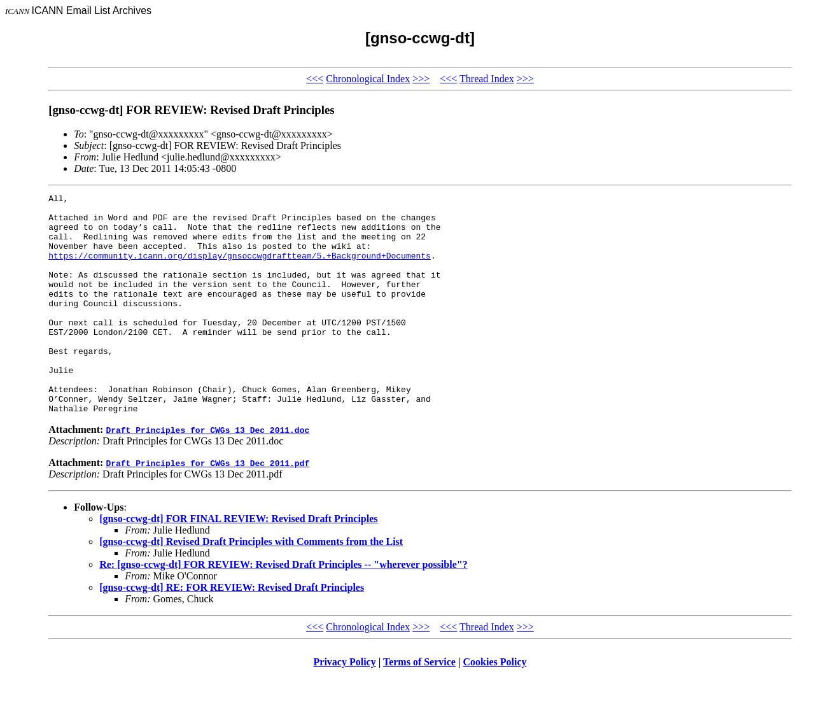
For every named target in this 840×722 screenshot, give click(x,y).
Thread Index (486, 78)
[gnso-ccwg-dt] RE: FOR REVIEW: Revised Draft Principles (231, 631)
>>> (421, 78)
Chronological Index (368, 78)
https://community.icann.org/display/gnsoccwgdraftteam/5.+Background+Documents (239, 268)
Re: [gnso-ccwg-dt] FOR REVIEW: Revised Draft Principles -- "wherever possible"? (283, 608)
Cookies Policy (495, 705)
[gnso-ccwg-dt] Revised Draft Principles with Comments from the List (251, 585)
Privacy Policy (345, 705)
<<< (314, 78)
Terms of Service (419, 705)
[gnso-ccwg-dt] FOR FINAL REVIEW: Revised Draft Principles (238, 562)
